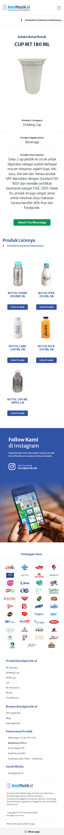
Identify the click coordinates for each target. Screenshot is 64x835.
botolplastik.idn (27, 468)
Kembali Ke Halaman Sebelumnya (40, 20)
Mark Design (29, 824)
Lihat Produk (17, 307)
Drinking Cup (12, 672)
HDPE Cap (11, 677)
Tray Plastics (12, 697)
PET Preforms (13, 687)
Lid (7, 682)
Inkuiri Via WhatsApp (32, 222)
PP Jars (9, 692)
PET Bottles (12, 667)
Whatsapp (32, 831)
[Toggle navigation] (58, 7)
